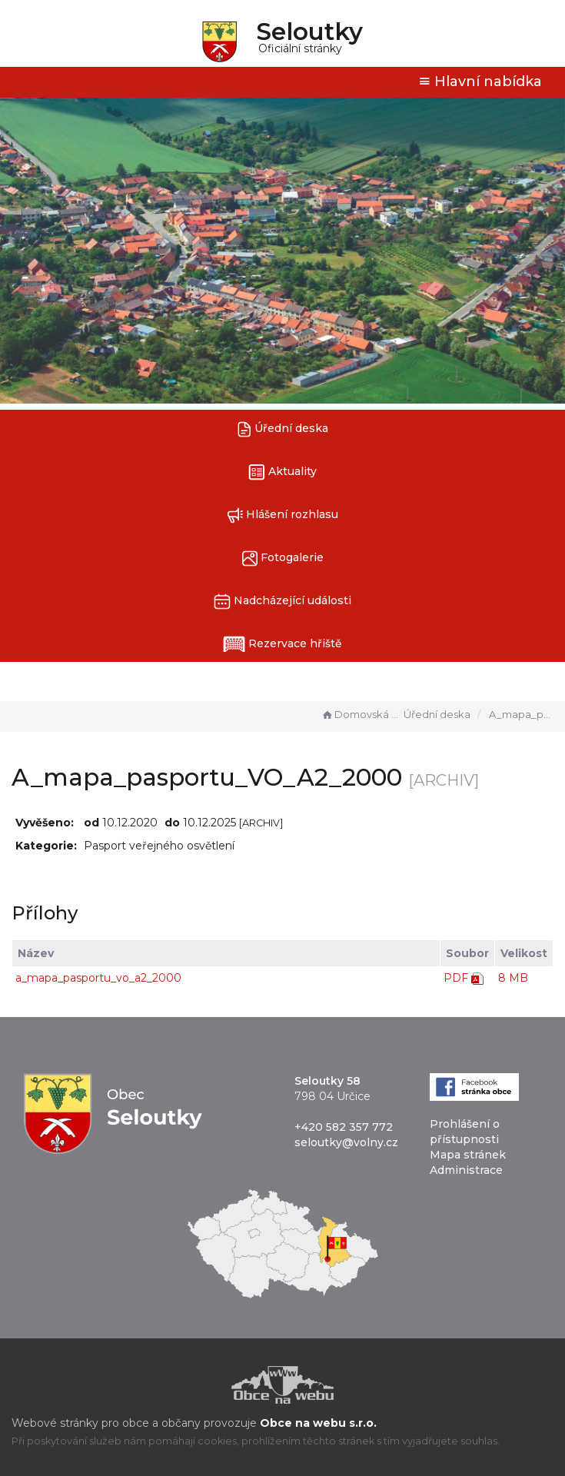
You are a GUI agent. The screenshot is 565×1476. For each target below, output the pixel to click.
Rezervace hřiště (282, 644)
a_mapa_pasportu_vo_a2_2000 (98, 978)
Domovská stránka (360, 714)
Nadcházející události (282, 601)
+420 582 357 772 (343, 1127)
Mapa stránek (468, 1155)
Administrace (466, 1170)
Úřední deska (283, 429)
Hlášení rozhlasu (282, 515)
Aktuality (282, 472)
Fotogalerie (283, 558)
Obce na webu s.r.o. (318, 1423)
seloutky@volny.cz (346, 1142)
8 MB (513, 978)
